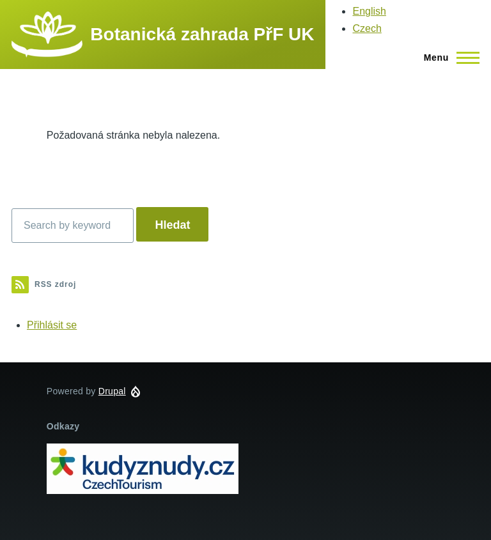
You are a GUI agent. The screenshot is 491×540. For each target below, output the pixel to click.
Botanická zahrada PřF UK (202, 34)
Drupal (112, 391)
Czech (366, 28)
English (369, 11)
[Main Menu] (447, 57)
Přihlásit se (52, 325)
